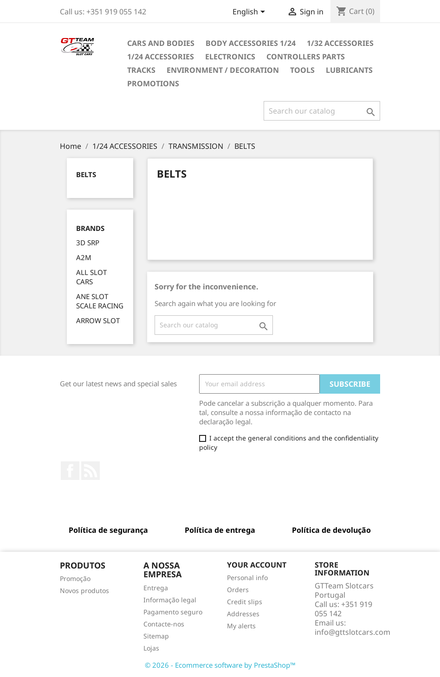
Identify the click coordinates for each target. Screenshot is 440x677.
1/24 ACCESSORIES (160, 56)
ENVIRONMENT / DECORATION (223, 70)
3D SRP (87, 242)
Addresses (243, 613)
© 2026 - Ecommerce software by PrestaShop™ (220, 665)
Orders (238, 589)
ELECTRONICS (230, 56)
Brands (90, 228)
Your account (256, 565)
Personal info (247, 577)
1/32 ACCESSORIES (340, 43)
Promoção (75, 578)
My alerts (241, 625)
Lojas (151, 648)
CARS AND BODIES (160, 43)
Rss (90, 470)
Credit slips (244, 601)
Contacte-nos (163, 624)
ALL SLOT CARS (91, 277)
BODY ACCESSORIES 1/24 (251, 43)
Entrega (155, 587)
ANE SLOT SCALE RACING (99, 301)
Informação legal (169, 599)
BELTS (86, 174)
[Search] (322, 111)
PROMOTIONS (153, 83)
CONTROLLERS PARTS (305, 56)
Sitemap (156, 636)
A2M (83, 257)
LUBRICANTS (349, 70)
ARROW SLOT (98, 320)
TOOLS (302, 70)
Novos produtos (84, 590)
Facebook (70, 470)
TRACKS (141, 70)
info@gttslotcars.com (352, 632)
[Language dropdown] (250, 12)
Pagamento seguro (172, 611)
